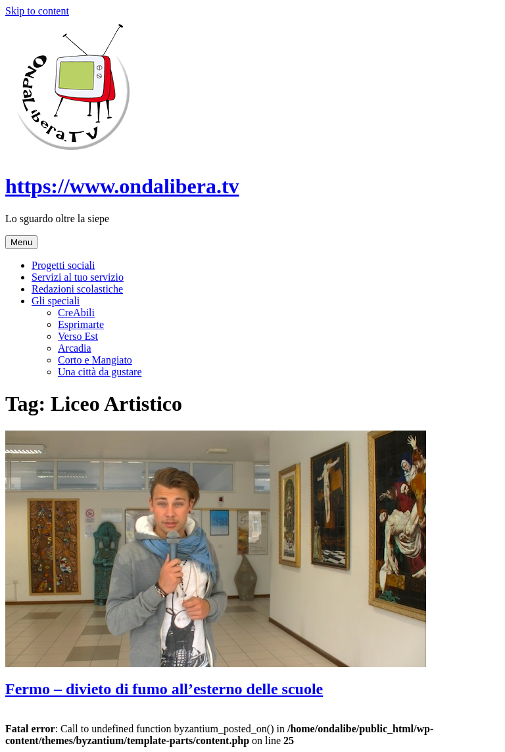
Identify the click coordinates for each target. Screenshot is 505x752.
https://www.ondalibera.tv (122, 186)
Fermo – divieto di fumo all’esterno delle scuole (164, 688)
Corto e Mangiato (95, 359)
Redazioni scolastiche (77, 288)
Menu (21, 242)
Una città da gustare (100, 371)
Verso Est (78, 336)
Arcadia (74, 348)
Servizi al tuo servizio (78, 277)
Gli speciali (56, 300)
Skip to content (37, 10)
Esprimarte (81, 324)
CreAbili (76, 312)
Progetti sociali (63, 265)
